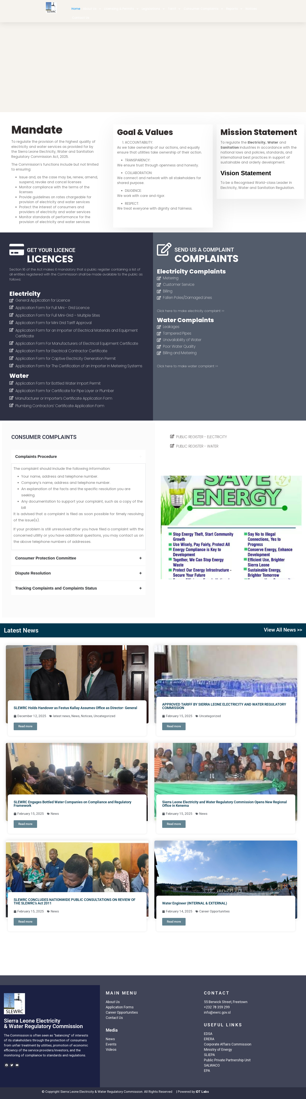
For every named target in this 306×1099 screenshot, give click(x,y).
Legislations (153, 8)
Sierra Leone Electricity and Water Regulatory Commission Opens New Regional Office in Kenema (224, 804)
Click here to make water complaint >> (187, 366)
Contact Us (80, 18)
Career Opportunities (214, 911)
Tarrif (174, 8)
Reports (234, 8)
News (75, 716)
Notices (251, 9)
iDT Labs (202, 1092)
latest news (61, 716)
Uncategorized (104, 716)
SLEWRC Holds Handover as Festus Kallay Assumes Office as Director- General (75, 708)
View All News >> (283, 630)
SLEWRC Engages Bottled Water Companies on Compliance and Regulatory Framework (72, 804)
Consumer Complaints (203, 8)
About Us (92, 8)
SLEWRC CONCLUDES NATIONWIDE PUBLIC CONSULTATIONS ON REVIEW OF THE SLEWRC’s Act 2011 (74, 901)
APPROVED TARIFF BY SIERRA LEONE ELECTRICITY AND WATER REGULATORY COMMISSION (224, 706)
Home (75, 9)
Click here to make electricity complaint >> (190, 310)
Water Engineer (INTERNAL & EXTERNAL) (194, 903)
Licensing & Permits (121, 8)
